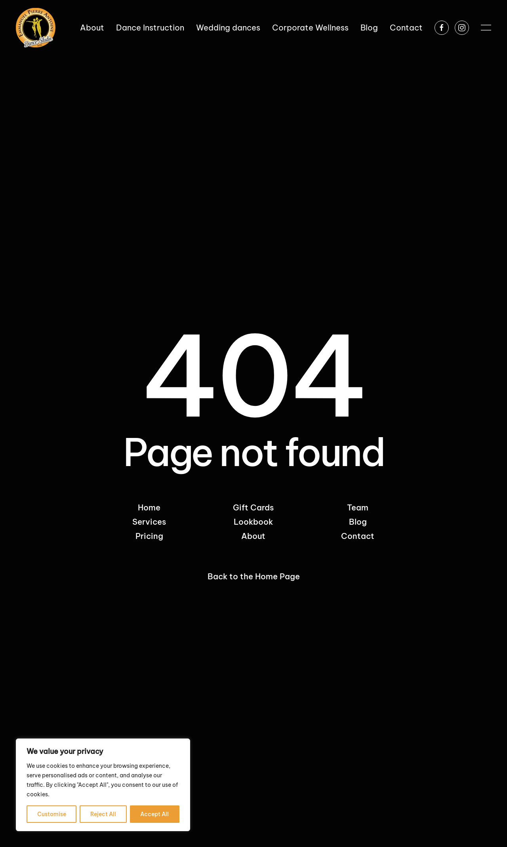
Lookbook (253, 522)
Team (357, 507)
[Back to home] (35, 28)
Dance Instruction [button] (150, 27)
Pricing (149, 536)
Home (149, 507)
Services (149, 522)
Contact (406, 27)
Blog (369, 27)
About (253, 536)
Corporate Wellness (310, 27)
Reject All (103, 814)
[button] (486, 28)
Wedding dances (228, 27)
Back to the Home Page (254, 576)
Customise (51, 814)
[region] (103, 785)
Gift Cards (253, 507)
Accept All (154, 814)
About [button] (92, 27)
